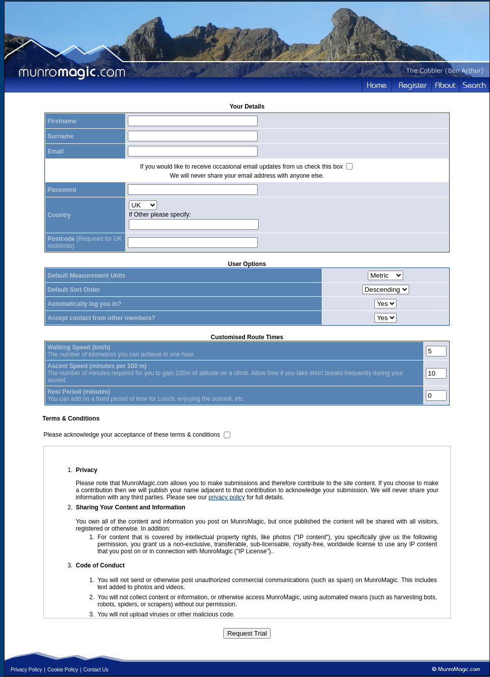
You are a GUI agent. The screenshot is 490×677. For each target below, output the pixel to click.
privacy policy (227, 497)
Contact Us (95, 669)
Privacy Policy (26, 669)
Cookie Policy (62, 669)
